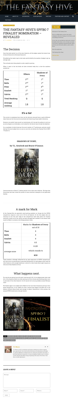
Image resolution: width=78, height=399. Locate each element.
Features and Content (62, 16)
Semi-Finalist (30, 338)
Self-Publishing (7, 25)
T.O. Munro (8, 40)
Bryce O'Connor (11, 336)
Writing (48, 16)
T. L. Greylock (12, 340)
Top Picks (8, 20)
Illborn (27, 336)
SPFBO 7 (5, 340)
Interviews (25, 16)
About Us (15, 16)
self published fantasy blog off (10, 338)
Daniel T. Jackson (20, 336)
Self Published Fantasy (35, 336)
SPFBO (13, 25)
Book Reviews (37, 16)
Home (6, 16)
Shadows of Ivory (39, 338)
